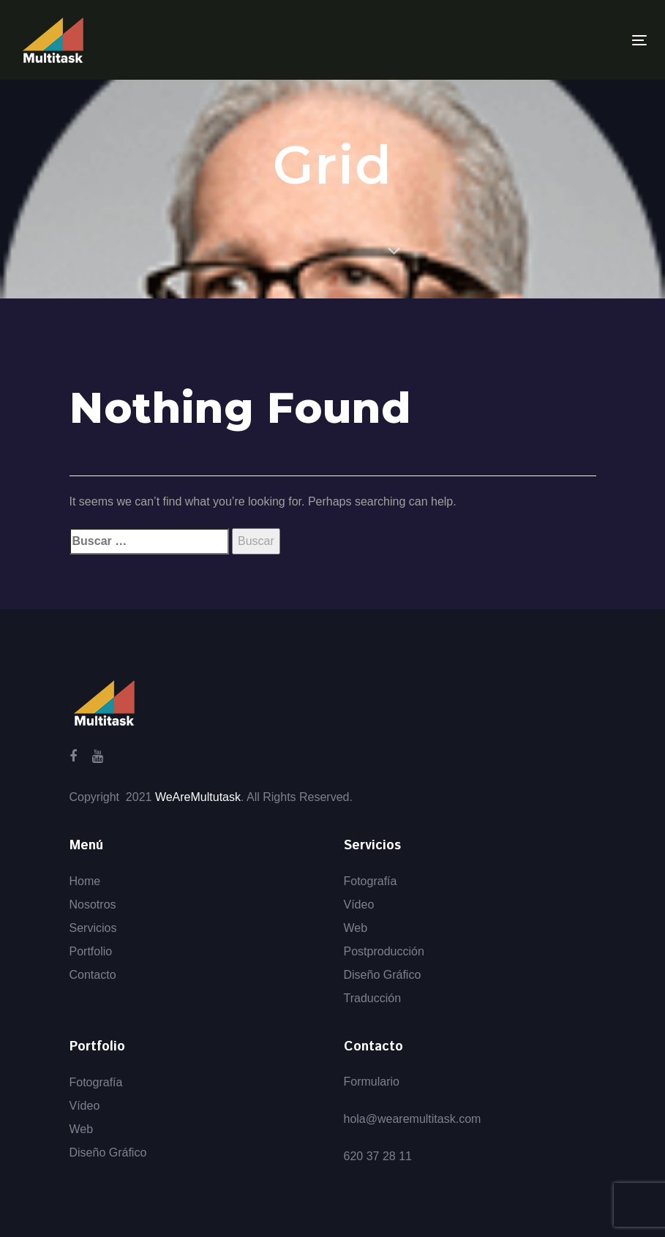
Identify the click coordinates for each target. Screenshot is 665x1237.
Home (85, 881)
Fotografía (370, 881)
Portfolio (91, 951)
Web (356, 928)
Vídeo (359, 904)
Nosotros (92, 904)
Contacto (92, 975)
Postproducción (384, 951)
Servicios (93, 928)
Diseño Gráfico (382, 975)
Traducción (373, 998)
